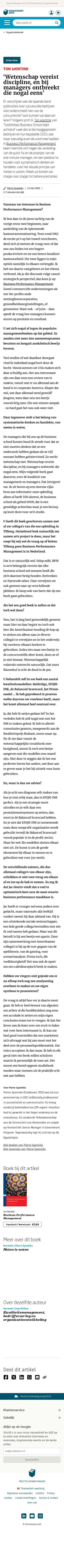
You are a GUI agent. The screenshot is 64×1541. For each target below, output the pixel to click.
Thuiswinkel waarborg (31, 1488)
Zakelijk (32, 1417)
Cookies (8, 1498)
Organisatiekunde (14, 32)
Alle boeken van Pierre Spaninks (23, 1145)
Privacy (51, 1493)
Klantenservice (32, 1410)
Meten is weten (16, 1250)
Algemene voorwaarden (20, 1493)
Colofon (40, 1493)
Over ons (32, 1502)
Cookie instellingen (25, 1498)
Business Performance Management (31, 143)
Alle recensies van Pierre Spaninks (24, 1149)
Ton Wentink (42, 120)
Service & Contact (48, 1498)
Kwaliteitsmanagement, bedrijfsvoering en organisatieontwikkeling (24, 1316)
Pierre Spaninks (15, 188)
